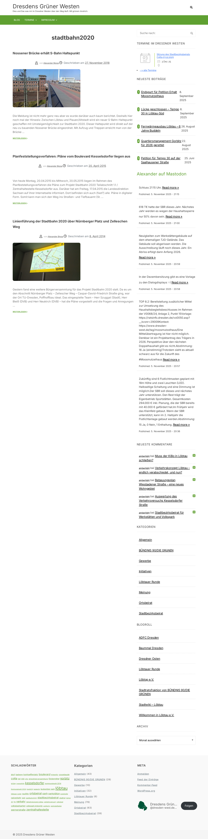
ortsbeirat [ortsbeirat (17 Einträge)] (35, 793)
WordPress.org (146, 790)
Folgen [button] (189, 805)
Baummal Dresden (151, 648)
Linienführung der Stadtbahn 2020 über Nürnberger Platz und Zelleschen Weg (70, 228)
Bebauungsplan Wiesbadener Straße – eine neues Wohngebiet (161, 484)
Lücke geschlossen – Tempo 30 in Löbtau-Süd (160, 111)
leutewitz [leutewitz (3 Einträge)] (37, 789)
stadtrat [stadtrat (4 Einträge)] (62, 798)
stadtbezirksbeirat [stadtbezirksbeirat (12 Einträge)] (48, 797)
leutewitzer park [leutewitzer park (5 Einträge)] (48, 789)
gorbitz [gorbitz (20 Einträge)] (65, 778)
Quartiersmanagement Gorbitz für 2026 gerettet (161, 142)
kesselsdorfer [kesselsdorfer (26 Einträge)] (34, 783)
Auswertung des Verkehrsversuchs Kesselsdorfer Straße (161, 500)
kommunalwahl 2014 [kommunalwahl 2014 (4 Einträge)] (53, 783)
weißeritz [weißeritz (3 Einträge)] (46, 806)
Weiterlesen (19, 138)
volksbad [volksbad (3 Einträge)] (60, 802)
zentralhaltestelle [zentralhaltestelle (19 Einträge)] (37, 809)
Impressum (48, 19)
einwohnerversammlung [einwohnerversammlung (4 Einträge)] (38, 779)
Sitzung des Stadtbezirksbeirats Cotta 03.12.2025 (173, 55)
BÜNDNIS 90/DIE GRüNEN (156, 550)
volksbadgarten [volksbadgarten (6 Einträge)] (18, 806)
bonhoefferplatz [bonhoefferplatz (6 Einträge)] (30, 774)
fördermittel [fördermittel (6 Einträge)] (54, 778)
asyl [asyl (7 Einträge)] (13, 774)
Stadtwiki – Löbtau (151, 704)
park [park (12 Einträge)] (45, 793)
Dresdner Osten (149, 658)
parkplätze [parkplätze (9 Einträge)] (54, 793)
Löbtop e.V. (146, 679)
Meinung (144, 592)
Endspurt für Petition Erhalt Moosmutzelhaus (159, 94)
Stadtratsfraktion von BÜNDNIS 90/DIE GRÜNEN (164, 692)
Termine (29, 19)
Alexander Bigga (51, 63)
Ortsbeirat (145, 602)
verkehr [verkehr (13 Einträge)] (21, 801)
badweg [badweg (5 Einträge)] (19, 774)
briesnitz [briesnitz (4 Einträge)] (54, 774)
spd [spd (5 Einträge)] (23, 798)
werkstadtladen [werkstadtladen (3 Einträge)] (56, 806)
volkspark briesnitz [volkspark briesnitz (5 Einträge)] (34, 806)
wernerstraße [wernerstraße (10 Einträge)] (18, 809)
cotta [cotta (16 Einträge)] (14, 778)
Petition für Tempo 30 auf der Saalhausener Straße (160, 160)
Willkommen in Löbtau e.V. (156, 715)
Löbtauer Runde (149, 581)
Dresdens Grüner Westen (46, 6)
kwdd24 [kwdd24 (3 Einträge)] (30, 789)
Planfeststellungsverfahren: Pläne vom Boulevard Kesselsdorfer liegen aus (67, 158)
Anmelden (143, 773)
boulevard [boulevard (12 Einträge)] (44, 774)
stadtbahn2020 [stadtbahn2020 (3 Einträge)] (31, 798)
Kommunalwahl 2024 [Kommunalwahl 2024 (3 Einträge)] (18, 789)
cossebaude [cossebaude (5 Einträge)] (64, 774)
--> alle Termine (148, 70)
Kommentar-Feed (147, 785)
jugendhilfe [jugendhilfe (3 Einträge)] (20, 783)
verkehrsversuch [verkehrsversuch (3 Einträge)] (50, 802)
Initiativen (145, 571)
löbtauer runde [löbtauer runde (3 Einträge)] (16, 794)
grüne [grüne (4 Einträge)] (13, 783)
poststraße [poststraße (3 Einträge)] (64, 794)
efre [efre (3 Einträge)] (26, 779)
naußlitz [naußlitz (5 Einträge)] (25, 793)
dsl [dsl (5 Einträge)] (19, 778)
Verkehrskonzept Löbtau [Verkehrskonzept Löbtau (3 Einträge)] (34, 802)
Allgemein (145, 539)
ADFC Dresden (149, 637)
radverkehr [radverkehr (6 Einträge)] (16, 798)
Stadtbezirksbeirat (151, 613)
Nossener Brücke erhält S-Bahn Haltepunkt (60, 52)
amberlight (144, 456)
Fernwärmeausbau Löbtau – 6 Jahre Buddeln (161, 128)
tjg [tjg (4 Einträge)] (15, 802)
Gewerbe (145, 560)
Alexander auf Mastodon (163, 173)
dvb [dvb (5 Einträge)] (23, 778)
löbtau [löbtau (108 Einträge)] (61, 788)
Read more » (170, 187)
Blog (17, 19)
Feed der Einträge (148, 779)
